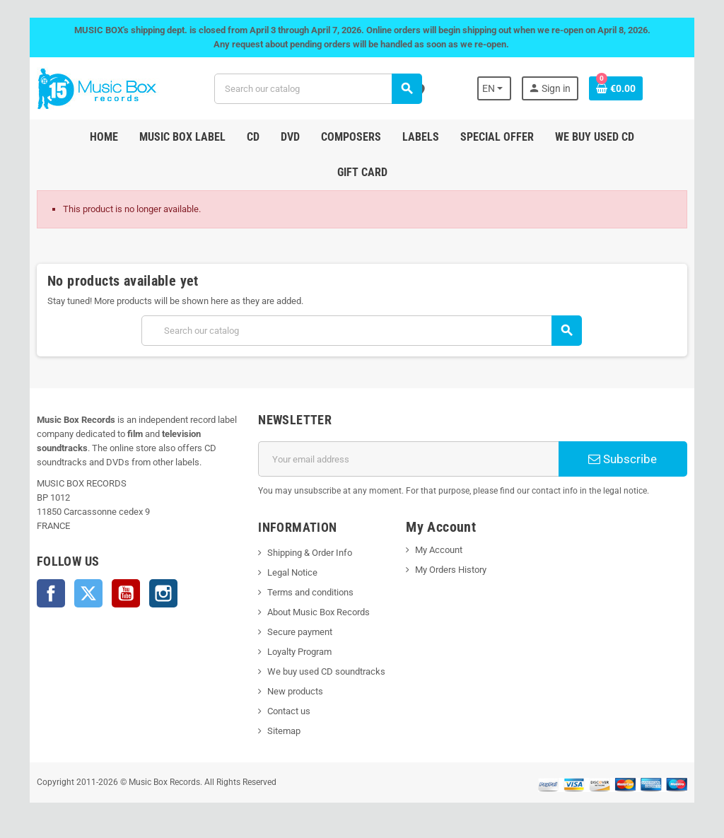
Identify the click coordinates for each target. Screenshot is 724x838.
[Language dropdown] (501, 88)
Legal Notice (290, 572)
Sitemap (281, 731)
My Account (439, 550)
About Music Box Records (316, 612)
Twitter (81, 593)
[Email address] (409, 459)
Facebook (44, 593)
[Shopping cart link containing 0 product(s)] (623, 88)
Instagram (156, 593)
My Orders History (451, 569)
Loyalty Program (297, 651)
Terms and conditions (308, 592)
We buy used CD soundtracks (324, 671)
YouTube (119, 593)
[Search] (317, 89)
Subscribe (628, 459)
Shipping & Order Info (307, 552)
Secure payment (297, 632)
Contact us (286, 711)
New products (293, 691)
